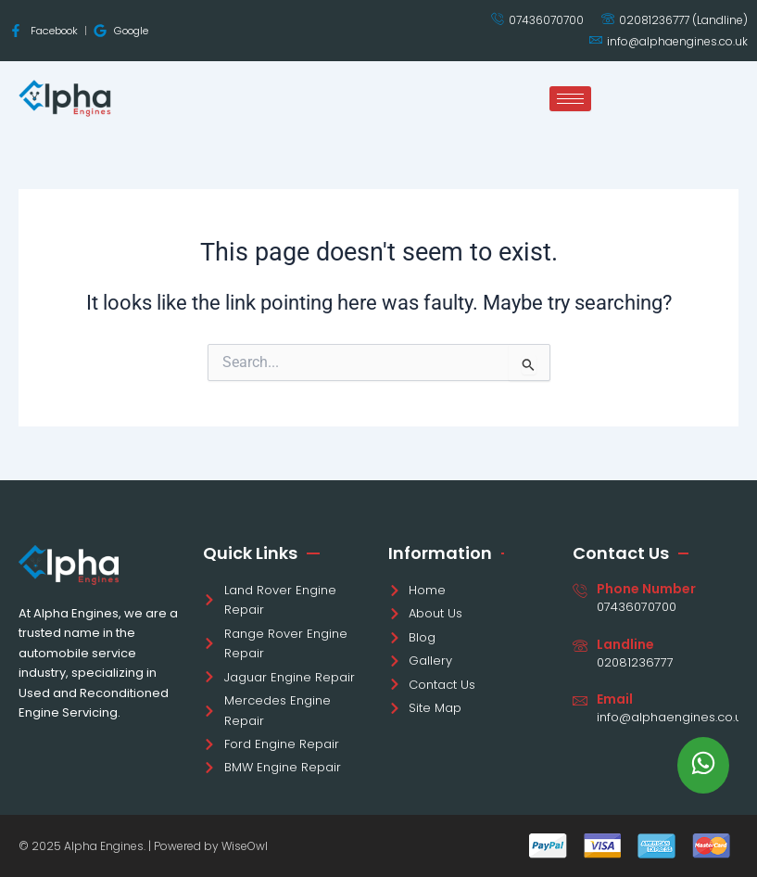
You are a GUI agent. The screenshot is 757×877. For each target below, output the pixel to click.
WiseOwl (244, 846)
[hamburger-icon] (570, 98)
